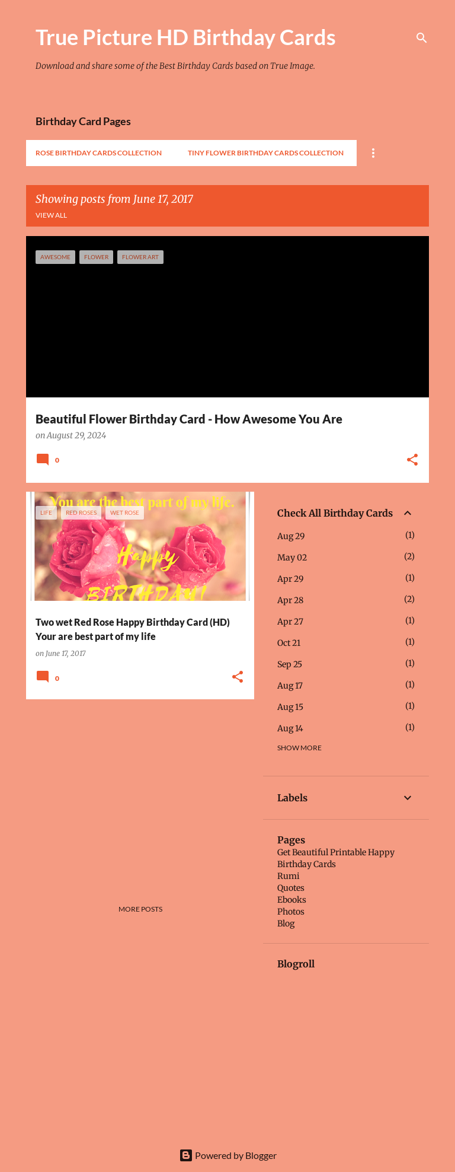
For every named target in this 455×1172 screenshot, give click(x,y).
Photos (291, 911)
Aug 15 (290, 707)
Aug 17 (290, 685)
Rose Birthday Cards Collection (99, 152)
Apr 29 (290, 579)
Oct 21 (288, 643)
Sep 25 (289, 664)
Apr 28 (290, 600)
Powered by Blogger (228, 1155)
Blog (285, 923)
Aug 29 (291, 536)
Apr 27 (290, 621)
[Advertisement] (135, 791)
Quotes (291, 888)
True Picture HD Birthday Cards (186, 37)
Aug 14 (290, 728)
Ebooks (291, 899)
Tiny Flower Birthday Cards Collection (266, 152)
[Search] (422, 38)
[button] (412, 461)
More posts (140, 909)
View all (51, 215)
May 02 (292, 557)
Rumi (288, 876)
